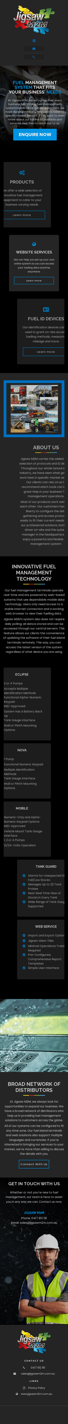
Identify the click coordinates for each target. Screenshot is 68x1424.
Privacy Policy (36, 1388)
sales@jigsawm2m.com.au (38, 1223)
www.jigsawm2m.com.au (36, 1394)
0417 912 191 (39, 1218)
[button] (34, 41)
